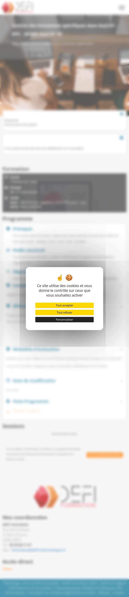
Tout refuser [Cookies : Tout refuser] (64, 312)
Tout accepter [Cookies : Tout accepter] (64, 305)
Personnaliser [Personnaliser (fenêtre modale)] (64, 319)
